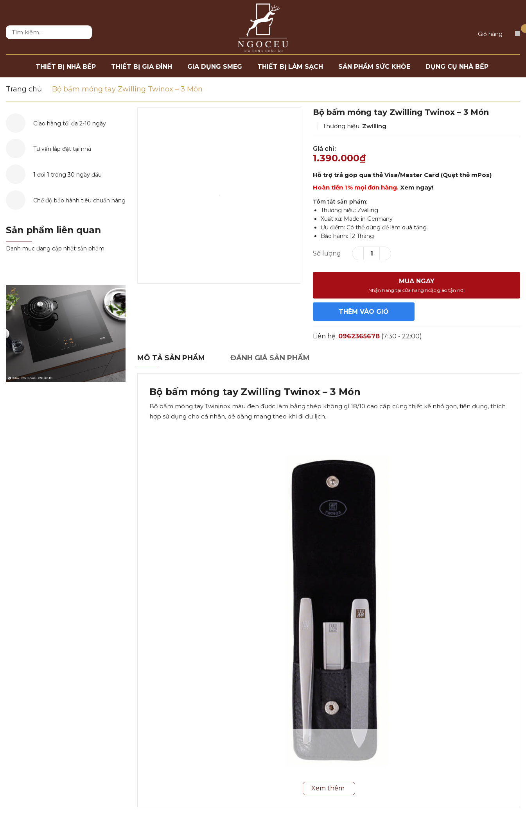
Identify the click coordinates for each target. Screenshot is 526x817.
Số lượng (327, 253)
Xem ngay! (416, 187)
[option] (219, 195)
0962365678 (359, 336)
